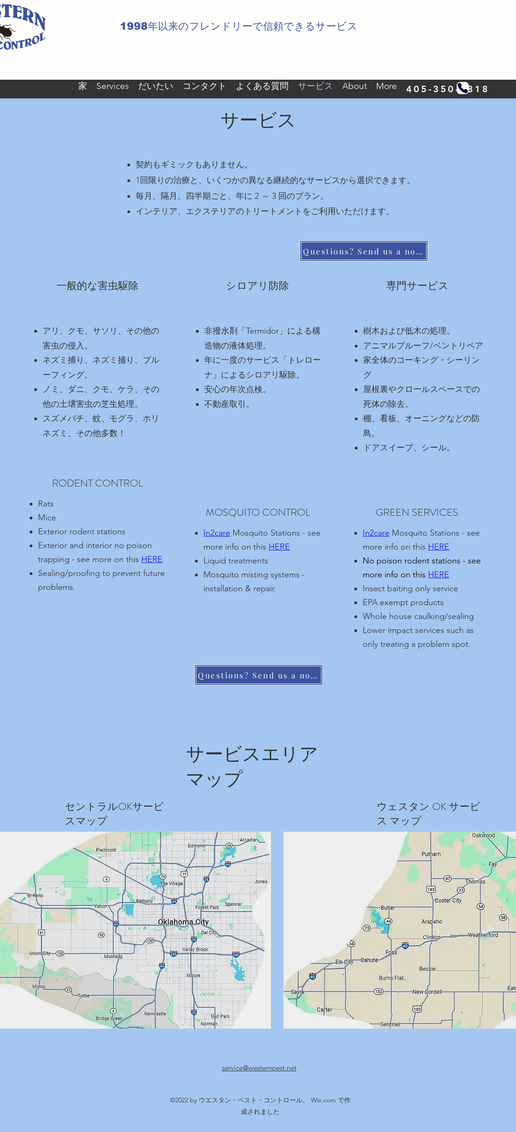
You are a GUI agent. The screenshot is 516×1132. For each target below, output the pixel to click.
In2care (216, 533)
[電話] (463, 88)
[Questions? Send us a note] (364, 250)
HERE (279, 547)
